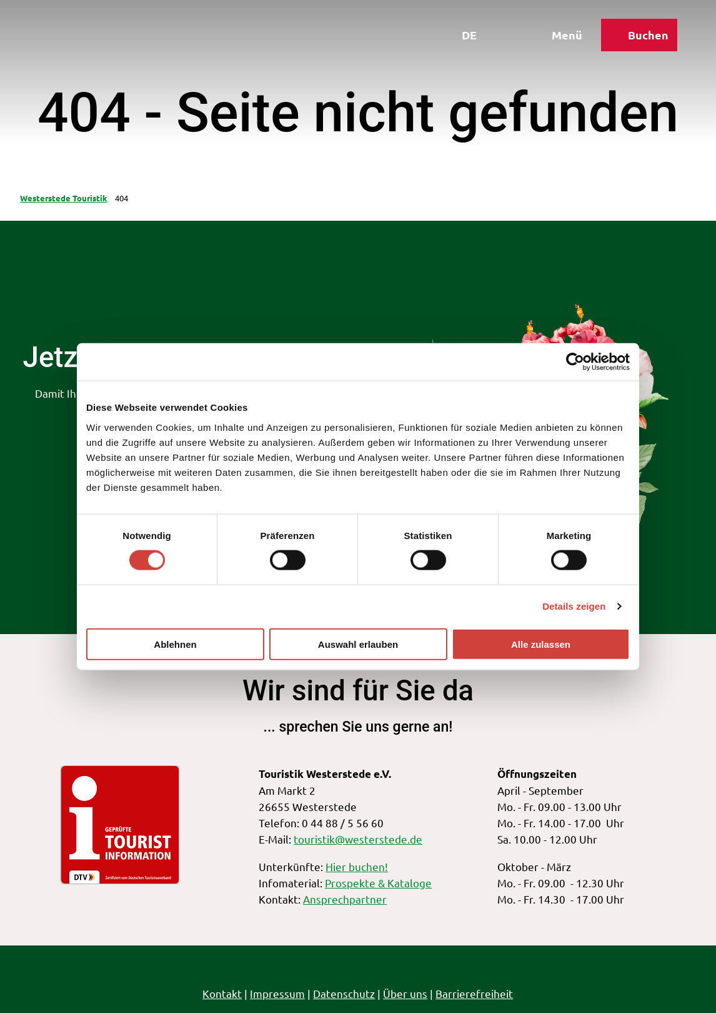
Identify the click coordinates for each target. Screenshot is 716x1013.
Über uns (406, 993)
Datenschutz (344, 993)
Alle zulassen (540, 643)
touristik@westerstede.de (358, 839)
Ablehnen (175, 643)
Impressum (278, 993)
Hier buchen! (357, 866)
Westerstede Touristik (63, 198)
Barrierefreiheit (475, 993)
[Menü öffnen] (557, 36)
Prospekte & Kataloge (378, 882)
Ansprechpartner (345, 898)
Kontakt (222, 993)
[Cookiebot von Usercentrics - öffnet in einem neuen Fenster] (575, 362)
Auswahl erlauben (358, 643)
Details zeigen (573, 606)
